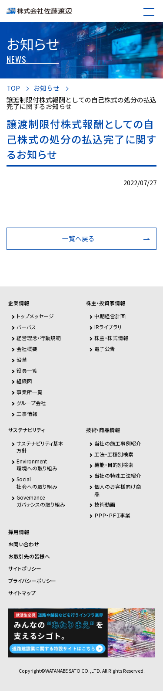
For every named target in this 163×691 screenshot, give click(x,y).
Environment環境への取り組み (37, 464)
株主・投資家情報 (105, 303)
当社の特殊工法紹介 (117, 475)
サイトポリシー (24, 568)
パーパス (26, 326)
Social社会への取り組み (37, 482)
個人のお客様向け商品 (117, 490)
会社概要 (27, 348)
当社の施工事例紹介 (117, 443)
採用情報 (18, 531)
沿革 (22, 359)
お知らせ (46, 88)
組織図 (24, 381)
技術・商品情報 (103, 429)
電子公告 (104, 348)
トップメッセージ (35, 316)
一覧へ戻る (78, 238)
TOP (13, 88)
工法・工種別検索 (113, 454)
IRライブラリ (108, 326)
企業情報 (18, 303)
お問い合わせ (23, 544)
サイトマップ (22, 592)
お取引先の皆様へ (29, 556)
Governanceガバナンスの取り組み (41, 501)
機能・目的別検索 (113, 464)
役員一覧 (27, 370)
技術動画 (104, 504)
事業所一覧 (30, 391)
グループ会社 (31, 402)
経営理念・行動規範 (39, 337)
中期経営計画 (110, 316)
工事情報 (27, 413)
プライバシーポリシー (32, 580)
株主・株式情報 (111, 337)
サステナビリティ (26, 429)
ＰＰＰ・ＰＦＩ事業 (112, 515)
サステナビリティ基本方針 (40, 446)
